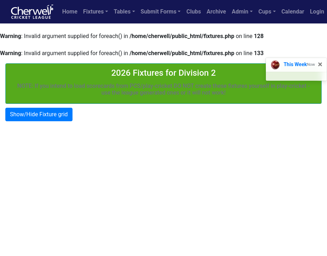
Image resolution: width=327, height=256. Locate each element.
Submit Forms (159, 11)
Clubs (193, 11)
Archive (216, 11)
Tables (122, 11)
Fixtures (93, 11)
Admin (240, 11)
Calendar (293, 11)
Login (317, 11)
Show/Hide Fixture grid (39, 114)
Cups (265, 11)
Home (69, 11)
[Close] (320, 64)
